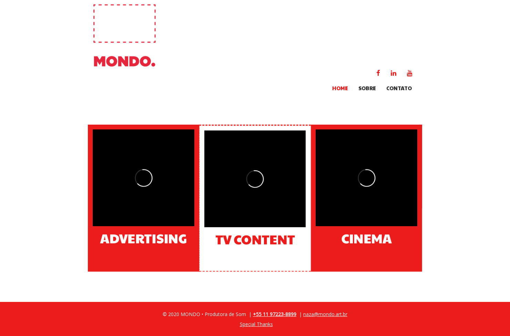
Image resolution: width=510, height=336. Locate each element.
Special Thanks (256, 324)
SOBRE (367, 88)
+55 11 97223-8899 (274, 314)
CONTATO (399, 88)
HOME (340, 88)
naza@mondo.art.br (325, 314)
